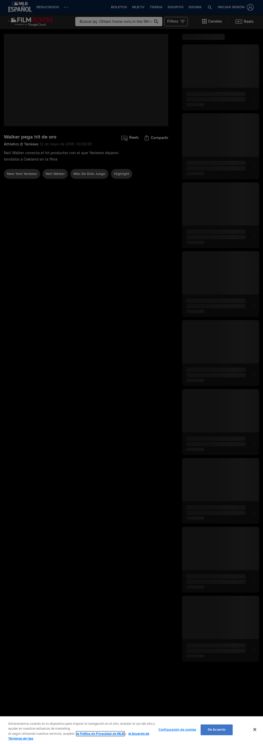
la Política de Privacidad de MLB (100, 734)
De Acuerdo (217, 730)
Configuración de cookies (177, 730)
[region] (131, 730)
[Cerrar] (254, 729)
